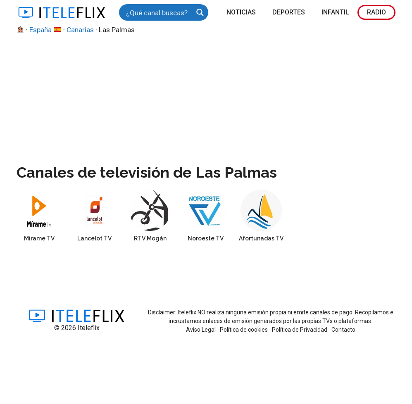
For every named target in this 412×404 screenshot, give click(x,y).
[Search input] (158, 12)
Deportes (288, 12)
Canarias (80, 30)
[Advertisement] (206, 97)
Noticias (241, 12)
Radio (376, 12)
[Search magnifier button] (200, 12)
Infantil (335, 12)
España (45, 30)
